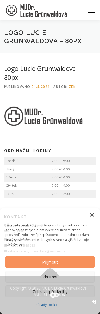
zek (72, 86)
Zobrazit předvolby (50, 291)
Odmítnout (50, 276)
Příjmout (50, 262)
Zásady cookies (47, 304)
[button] (92, 215)
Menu (91, 10)
